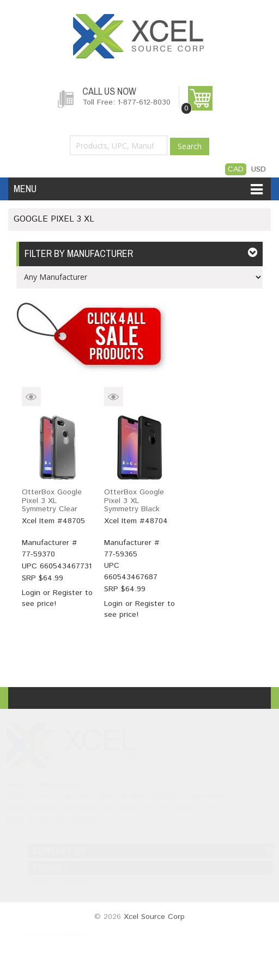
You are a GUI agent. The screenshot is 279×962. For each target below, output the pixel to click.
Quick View (31, 396)
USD (258, 169)
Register (67, 592)
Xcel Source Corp (154, 916)
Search (190, 146)
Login (31, 592)
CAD (236, 169)
